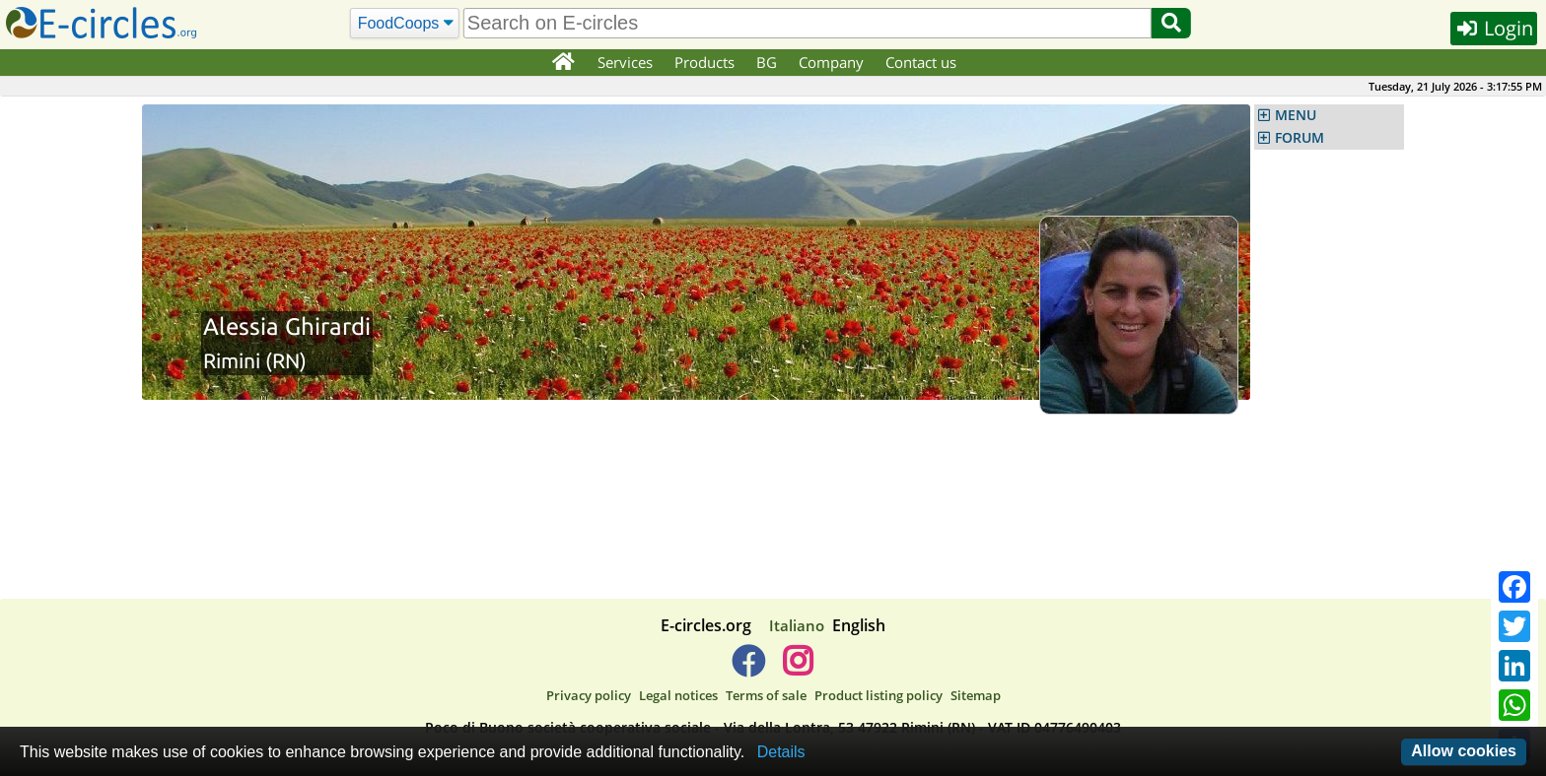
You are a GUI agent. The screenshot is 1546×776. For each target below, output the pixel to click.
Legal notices (678, 695)
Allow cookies (1463, 751)
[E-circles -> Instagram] (797, 669)
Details (781, 752)
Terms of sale (766, 695)
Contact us (920, 62)
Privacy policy (588, 695)
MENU (1295, 115)
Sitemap (975, 695)
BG (766, 62)
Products (704, 62)
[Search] (404, 23)
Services (625, 62)
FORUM (1299, 138)
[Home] (562, 63)
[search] (807, 23)
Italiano (796, 625)
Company (831, 62)
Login (1493, 28)
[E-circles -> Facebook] (748, 669)
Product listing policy (878, 695)
